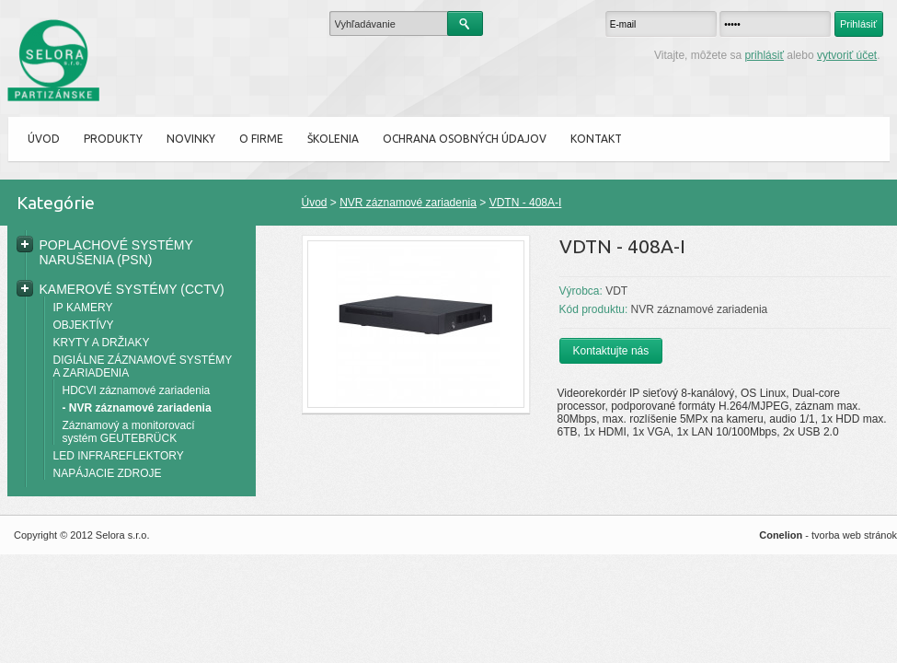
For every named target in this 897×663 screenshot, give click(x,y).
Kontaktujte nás (611, 350)
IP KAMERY (83, 307)
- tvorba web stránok (828, 535)
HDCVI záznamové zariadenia (137, 390)
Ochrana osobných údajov (464, 139)
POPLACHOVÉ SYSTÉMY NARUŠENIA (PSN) (116, 252)
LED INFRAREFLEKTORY (118, 455)
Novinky (191, 139)
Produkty (113, 139)
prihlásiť (764, 55)
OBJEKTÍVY (83, 325)
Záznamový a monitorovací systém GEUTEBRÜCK (129, 432)
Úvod (44, 139)
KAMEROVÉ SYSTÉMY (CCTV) (132, 289)
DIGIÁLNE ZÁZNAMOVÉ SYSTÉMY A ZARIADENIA (142, 366)
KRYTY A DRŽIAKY (101, 342)
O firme (261, 139)
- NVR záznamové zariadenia (137, 407)
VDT (616, 291)
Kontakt (596, 139)
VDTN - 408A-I (525, 202)
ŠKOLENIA (333, 139)
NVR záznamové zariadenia (408, 202)
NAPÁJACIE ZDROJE (107, 473)
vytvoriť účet (847, 55)
